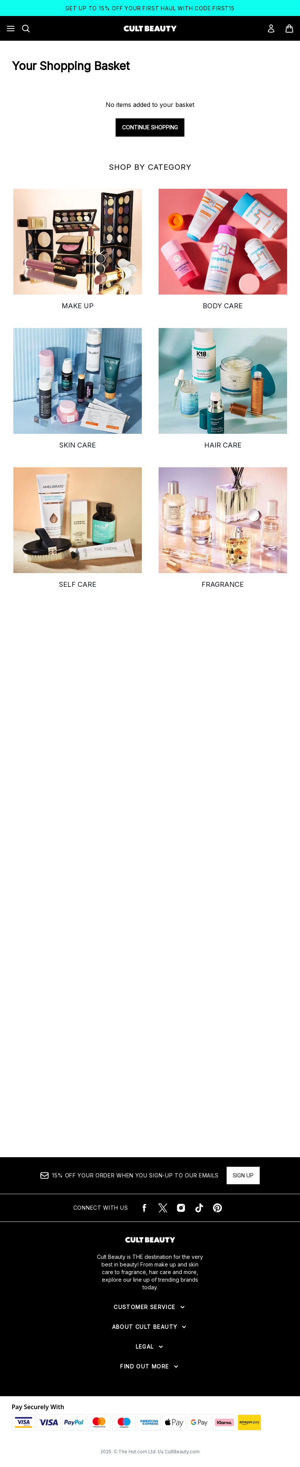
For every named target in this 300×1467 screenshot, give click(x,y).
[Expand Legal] (150, 1347)
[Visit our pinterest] (217, 1207)
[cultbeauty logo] (150, 28)
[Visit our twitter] (163, 1207)
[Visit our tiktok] (199, 1207)
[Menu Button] (10, 28)
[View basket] (289, 28)
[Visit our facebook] (144, 1207)
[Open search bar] (25, 28)
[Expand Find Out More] (149, 1366)
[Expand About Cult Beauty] (150, 1327)
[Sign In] (271, 28)
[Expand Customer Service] (150, 1307)
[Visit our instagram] (181, 1207)
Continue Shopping (150, 127)
